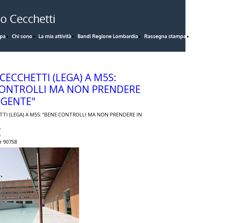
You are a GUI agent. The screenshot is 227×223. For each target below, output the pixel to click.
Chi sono (22, 36)
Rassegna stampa (165, 36)
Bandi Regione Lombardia (108, 36)
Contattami (205, 36)
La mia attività (54, 36)
